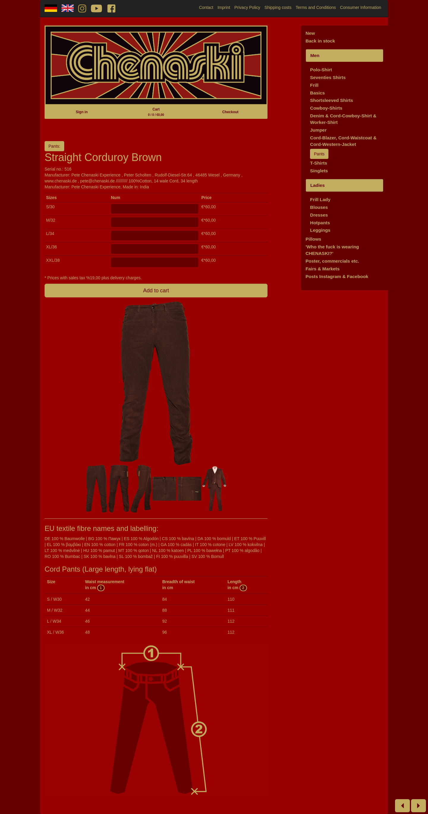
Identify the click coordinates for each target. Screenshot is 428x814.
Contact (206, 7)
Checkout (230, 112)
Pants (319, 154)
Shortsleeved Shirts (331, 100)
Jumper (318, 129)
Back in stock (320, 40)
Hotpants (320, 222)
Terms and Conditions (316, 7)
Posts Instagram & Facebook (337, 276)
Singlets (319, 170)
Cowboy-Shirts (326, 108)
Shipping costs (278, 7)
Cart (156, 111)
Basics (317, 92)
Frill (314, 85)
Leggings (320, 230)
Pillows (313, 239)
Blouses (319, 207)
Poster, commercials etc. (332, 261)
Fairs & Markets (323, 268)
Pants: (54, 146)
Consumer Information (360, 7)
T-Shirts (318, 162)
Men (315, 55)
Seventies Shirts (328, 77)
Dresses (319, 214)
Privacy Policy (247, 7)
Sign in (82, 112)
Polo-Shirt (321, 69)
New (310, 33)
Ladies (317, 185)
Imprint (224, 7)
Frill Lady (320, 199)
